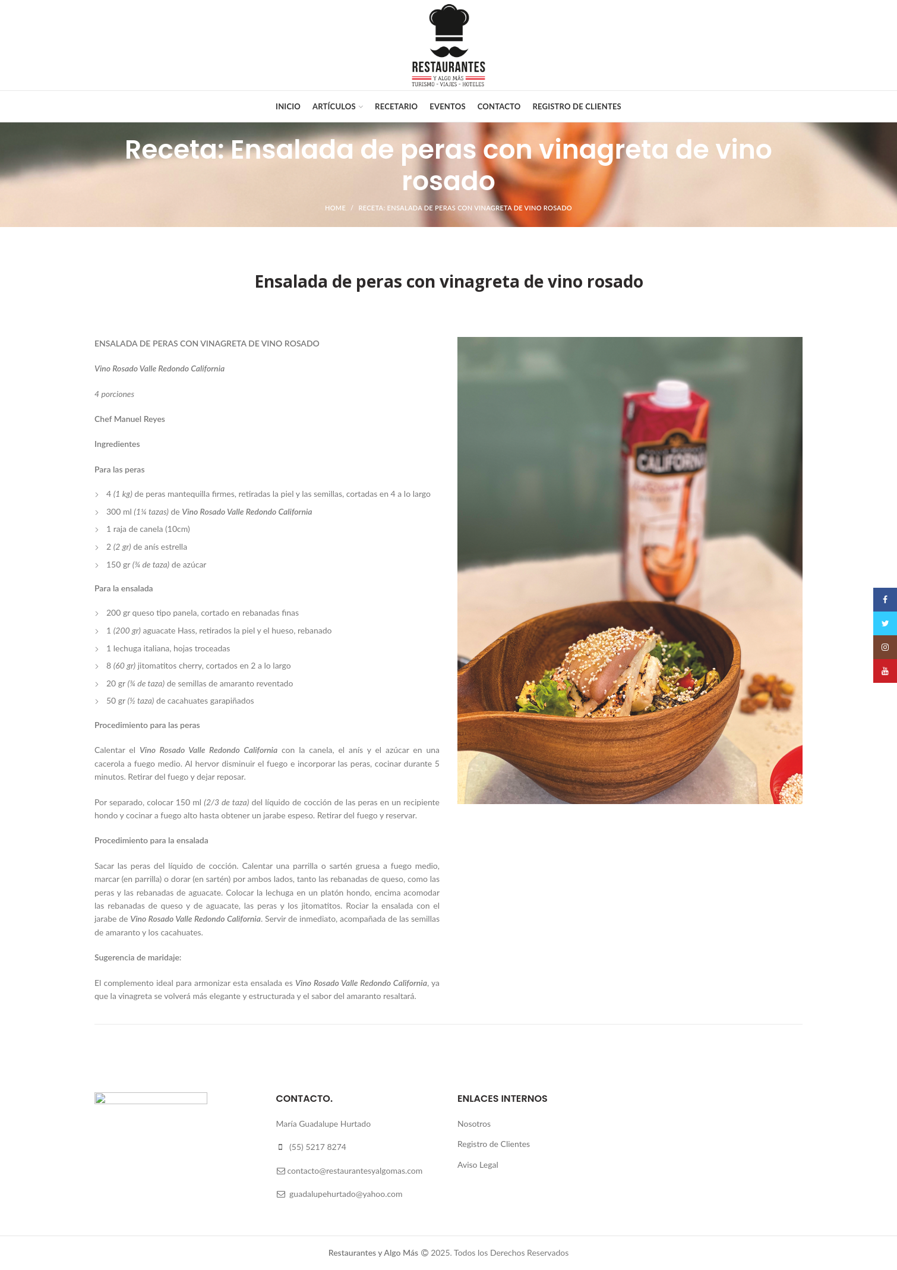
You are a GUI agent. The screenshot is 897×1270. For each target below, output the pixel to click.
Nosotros (474, 1123)
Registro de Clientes (493, 1144)
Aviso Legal (477, 1164)
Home (335, 208)
